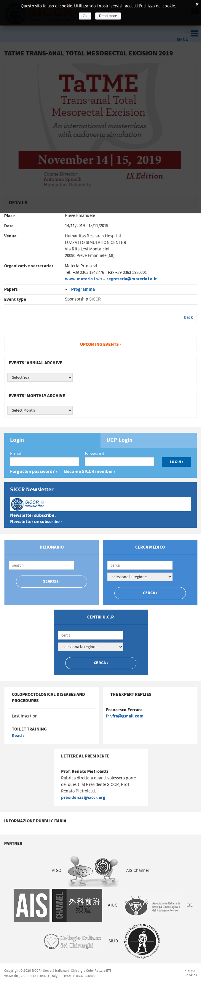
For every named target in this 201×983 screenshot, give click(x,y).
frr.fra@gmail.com (124, 716)
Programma (83, 289)
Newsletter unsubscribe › (36, 522)
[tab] (52, 440)
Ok (85, 16)
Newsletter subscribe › (33, 515)
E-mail (16, 454)
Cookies (190, 975)
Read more (108, 16)
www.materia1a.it (83, 279)
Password (94, 454)
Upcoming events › (100, 344)
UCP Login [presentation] (119, 440)
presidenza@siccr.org (83, 798)
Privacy (190, 970)
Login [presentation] (17, 440)
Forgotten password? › (33, 472)
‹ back (187, 317)
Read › (18, 736)
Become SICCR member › (89, 472)
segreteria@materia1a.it (131, 279)
